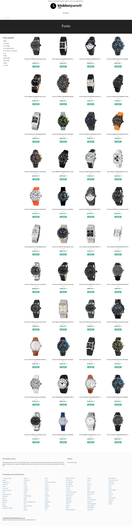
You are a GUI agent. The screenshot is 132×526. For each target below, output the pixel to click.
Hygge (46, 504)
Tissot (109, 488)
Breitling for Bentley (8, 508)
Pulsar (89, 488)
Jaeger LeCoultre (70, 478)
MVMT (67, 504)
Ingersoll (47, 506)
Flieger (5, 55)
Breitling (5, 506)
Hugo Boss (47, 502)
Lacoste (68, 488)
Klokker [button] (66, 13)
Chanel (25, 488)
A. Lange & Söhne (7, 478)
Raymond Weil (91, 492)
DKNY (25, 500)
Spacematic (6, 60)
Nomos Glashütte (70, 509)
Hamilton (47, 496)
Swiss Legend (90, 506)
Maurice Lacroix (70, 494)
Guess (46, 494)
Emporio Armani (28, 506)
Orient (88, 480)
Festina (25, 509)
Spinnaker (90, 502)
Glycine (47, 488)
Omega (89, 478)
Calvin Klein (27, 480)
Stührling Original (91, 504)
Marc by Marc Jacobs (71, 492)
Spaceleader (6, 58)
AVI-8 (4, 492)
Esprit (25, 507)
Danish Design (27, 496)
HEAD (46, 498)
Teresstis (5, 65)
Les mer (36, 66)
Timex (109, 486)
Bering (4, 498)
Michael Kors (69, 496)
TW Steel (110, 494)
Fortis (46, 478)
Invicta (46, 507)
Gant (46, 484)
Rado (88, 490)
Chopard (26, 490)
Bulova (25, 478)
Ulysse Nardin (112, 498)
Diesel (25, 498)
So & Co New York (91, 500)
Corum (25, 494)
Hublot (46, 500)
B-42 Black (6, 43)
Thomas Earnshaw (113, 480)
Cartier (25, 482)
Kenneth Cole (69, 486)
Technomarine (112, 478)
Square (5, 63)
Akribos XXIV (6, 482)
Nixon (67, 507)
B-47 (4, 53)
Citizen (25, 492)
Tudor (109, 492)
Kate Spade (69, 484)
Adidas (4, 480)
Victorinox (110, 500)
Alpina (4, 486)
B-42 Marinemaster (8, 48)
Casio (25, 484)
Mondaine (68, 500)
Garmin (47, 486)
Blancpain (5, 500)
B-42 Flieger (6, 46)
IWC (46, 509)
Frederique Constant (50, 482)
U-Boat (110, 496)
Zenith (110, 504)
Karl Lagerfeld (69, 482)
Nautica (68, 506)
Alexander (5, 484)
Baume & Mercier (7, 494)
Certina (25, 486)
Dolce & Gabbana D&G (29, 502)
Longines (68, 490)
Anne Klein (5, 488)
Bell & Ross (5, 496)
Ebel (25, 504)
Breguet (5, 502)
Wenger (110, 502)
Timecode (110, 484)
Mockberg (68, 498)
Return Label (90, 494)
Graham (47, 490)
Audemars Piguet (7, 490)
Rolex (88, 496)
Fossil (46, 480)
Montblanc (68, 502)
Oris (88, 482)
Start (4, 18)
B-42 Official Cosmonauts (10, 51)
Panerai (89, 484)
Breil (4, 504)
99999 (5, 41)
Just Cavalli (69, 480)
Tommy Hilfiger (112, 490)
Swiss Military (90, 507)
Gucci (46, 492)
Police (88, 486)
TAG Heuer (90, 509)
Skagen (89, 498)
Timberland (111, 482)
